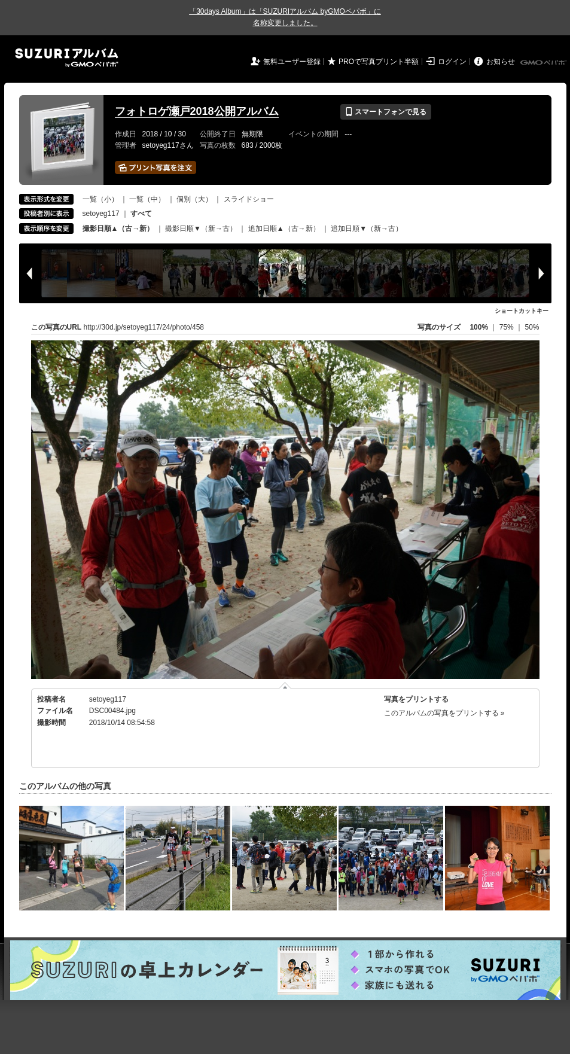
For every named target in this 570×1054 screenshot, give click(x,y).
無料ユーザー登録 (292, 61)
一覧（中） (147, 199)
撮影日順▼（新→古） (201, 228)
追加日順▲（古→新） (284, 228)
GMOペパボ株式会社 (544, 63)
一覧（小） (100, 199)
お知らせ (500, 61)
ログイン (452, 61)
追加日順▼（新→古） (367, 228)
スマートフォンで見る (385, 112)
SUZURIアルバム (66, 58)
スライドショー (249, 199)
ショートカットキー (521, 310)
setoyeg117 (101, 213)
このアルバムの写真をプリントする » (444, 713)
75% (507, 327)
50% (532, 327)
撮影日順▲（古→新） (118, 228)
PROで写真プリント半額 (379, 61)
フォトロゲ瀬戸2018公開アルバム (197, 111)
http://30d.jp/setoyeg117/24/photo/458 (144, 327)
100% (479, 327)
